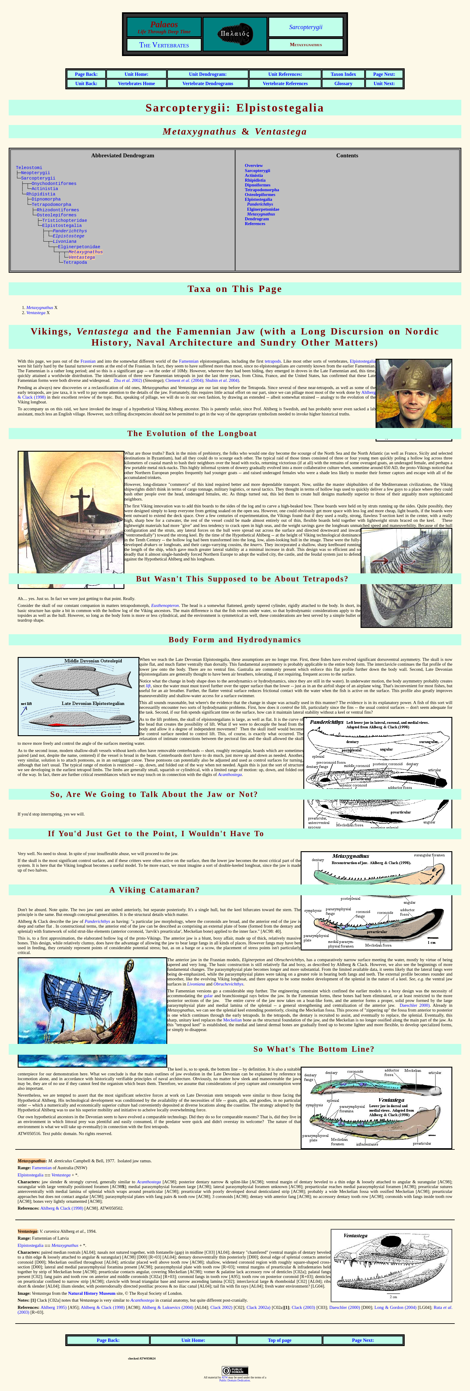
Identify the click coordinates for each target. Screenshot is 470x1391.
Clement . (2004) (184, 380)
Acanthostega (230, 774)
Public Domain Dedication (234, 1380)
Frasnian (88, 361)
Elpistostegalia (62, 225)
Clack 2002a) (259, 1307)
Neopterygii (35, 173)
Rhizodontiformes (58, 210)
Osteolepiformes (56, 215)
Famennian (188, 361)
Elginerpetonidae (79, 247)
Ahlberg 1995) (53, 1307)
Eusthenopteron (165, 605)
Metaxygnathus (39, 307)
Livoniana (64, 241)
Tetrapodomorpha (51, 204)
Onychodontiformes (54, 183)
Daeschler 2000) (415, 1005)
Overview (254, 165)
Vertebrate (208, 83)
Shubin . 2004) (222, 380)
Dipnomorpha (46, 199)
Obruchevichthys (228, 984)
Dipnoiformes (258, 185)
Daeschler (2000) (344, 1307)
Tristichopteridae (64, 220)
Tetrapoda (75, 262)
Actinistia (45, 188)
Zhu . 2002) (128, 380)
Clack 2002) (221, 1307)
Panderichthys (97, 921)
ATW (225, 1377)
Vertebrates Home (136, 83)
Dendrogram (257, 218)
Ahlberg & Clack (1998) (61, 1208)
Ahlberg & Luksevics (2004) (167, 1307)
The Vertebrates (164, 45)
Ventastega (36, 312)
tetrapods (273, 361)
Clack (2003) (303, 1307)
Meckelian (232, 1020)
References (255, 223)
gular (208, 995)
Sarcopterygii (306, 27)
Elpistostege (69, 236)
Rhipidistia (40, 194)
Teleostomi (29, 167)
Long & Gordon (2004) (395, 1307)
